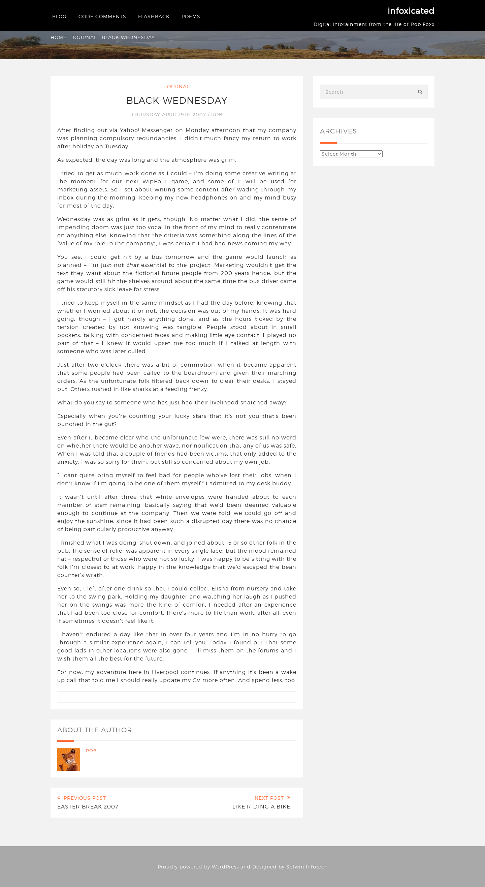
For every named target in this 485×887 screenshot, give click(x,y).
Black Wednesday (177, 100)
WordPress (225, 866)
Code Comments (102, 16)
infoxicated (411, 11)
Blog (59, 16)
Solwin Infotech (307, 866)
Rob (217, 114)
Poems (191, 16)
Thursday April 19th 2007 (169, 114)
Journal (84, 37)
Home (59, 37)
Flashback (154, 16)
